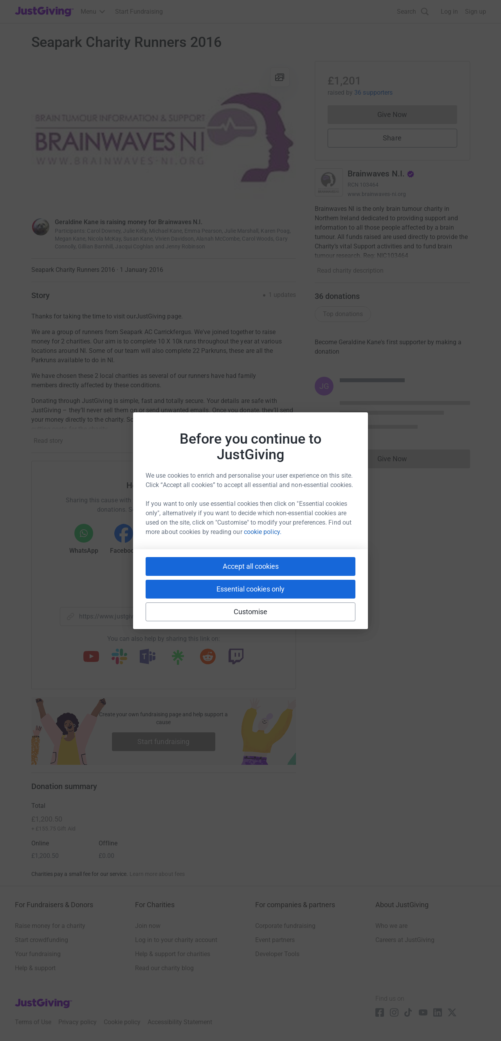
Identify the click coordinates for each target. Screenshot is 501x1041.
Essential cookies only (250, 589)
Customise (251, 612)
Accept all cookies (251, 566)
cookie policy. (262, 532)
